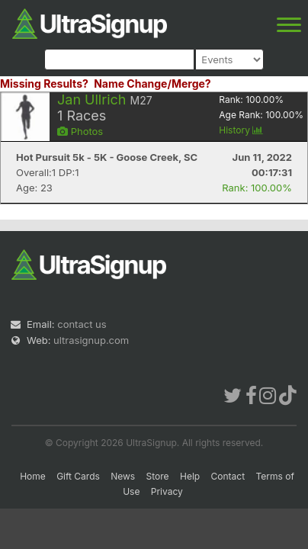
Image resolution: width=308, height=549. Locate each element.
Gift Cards (78, 476)
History (241, 130)
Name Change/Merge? (152, 83)
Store (157, 476)
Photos (80, 131)
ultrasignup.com (91, 340)
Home (33, 476)
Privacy (167, 491)
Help (190, 476)
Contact (228, 476)
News (123, 476)
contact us (81, 324)
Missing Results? (44, 83)
